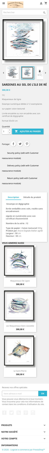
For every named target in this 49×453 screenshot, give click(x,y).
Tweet (20, 143)
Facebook (4, 413)
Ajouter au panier (28, 131)
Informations (9, 445)
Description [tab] (13, 197)
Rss (19, 413)
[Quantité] (5, 131)
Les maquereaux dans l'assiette (20, 326)
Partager (13, 143)
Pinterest (27, 143)
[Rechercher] (24, 12)
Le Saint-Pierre (20, 371)
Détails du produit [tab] (32, 197)
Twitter (11, 413)
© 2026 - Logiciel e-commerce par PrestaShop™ (23, 449)
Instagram (33, 413)
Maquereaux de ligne (20, 280)
